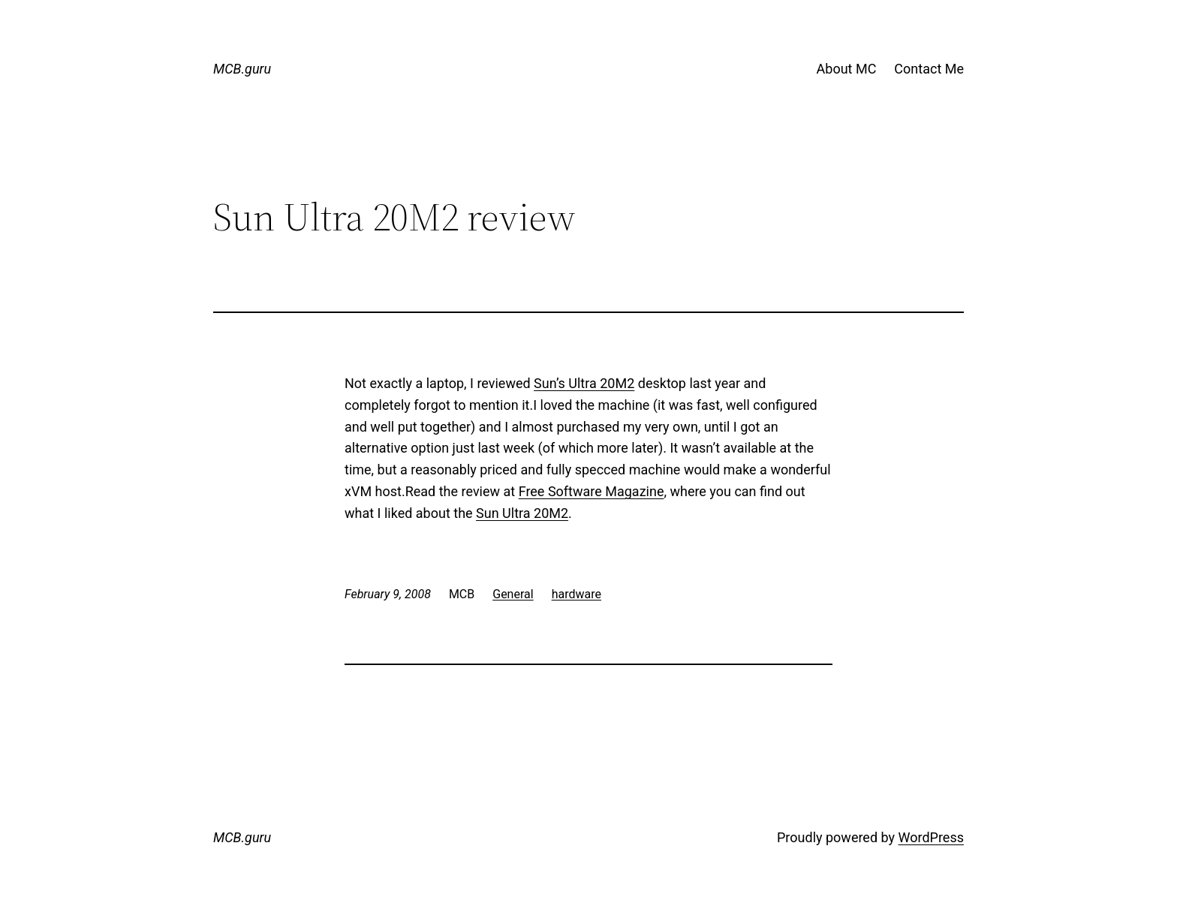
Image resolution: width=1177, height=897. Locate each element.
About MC (847, 69)
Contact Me (929, 69)
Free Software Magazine (591, 491)
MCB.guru (242, 69)
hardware (576, 594)
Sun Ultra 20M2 (522, 513)
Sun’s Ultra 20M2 (584, 383)
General (512, 594)
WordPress (931, 837)
